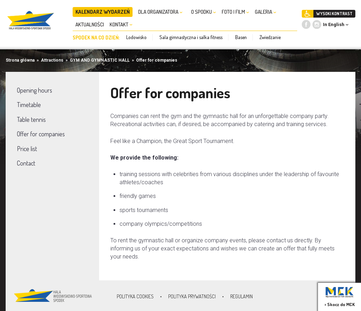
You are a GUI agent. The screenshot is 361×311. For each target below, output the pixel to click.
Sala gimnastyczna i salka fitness (190, 37)
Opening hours (34, 90)
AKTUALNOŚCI (89, 24)
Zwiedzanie (270, 37)
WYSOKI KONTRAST (334, 13)
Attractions (52, 60)
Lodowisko (136, 37)
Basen (241, 37)
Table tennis (31, 119)
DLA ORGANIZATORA (160, 11)
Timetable (29, 104)
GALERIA (265, 11)
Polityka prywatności (192, 296)
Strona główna (20, 60)
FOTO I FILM (235, 11)
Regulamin (241, 296)
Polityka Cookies (135, 296)
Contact (26, 163)
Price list (27, 149)
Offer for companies (156, 60)
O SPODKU (203, 11)
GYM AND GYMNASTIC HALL (100, 60)
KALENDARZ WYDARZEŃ (102, 11)
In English (333, 24)
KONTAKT (121, 24)
